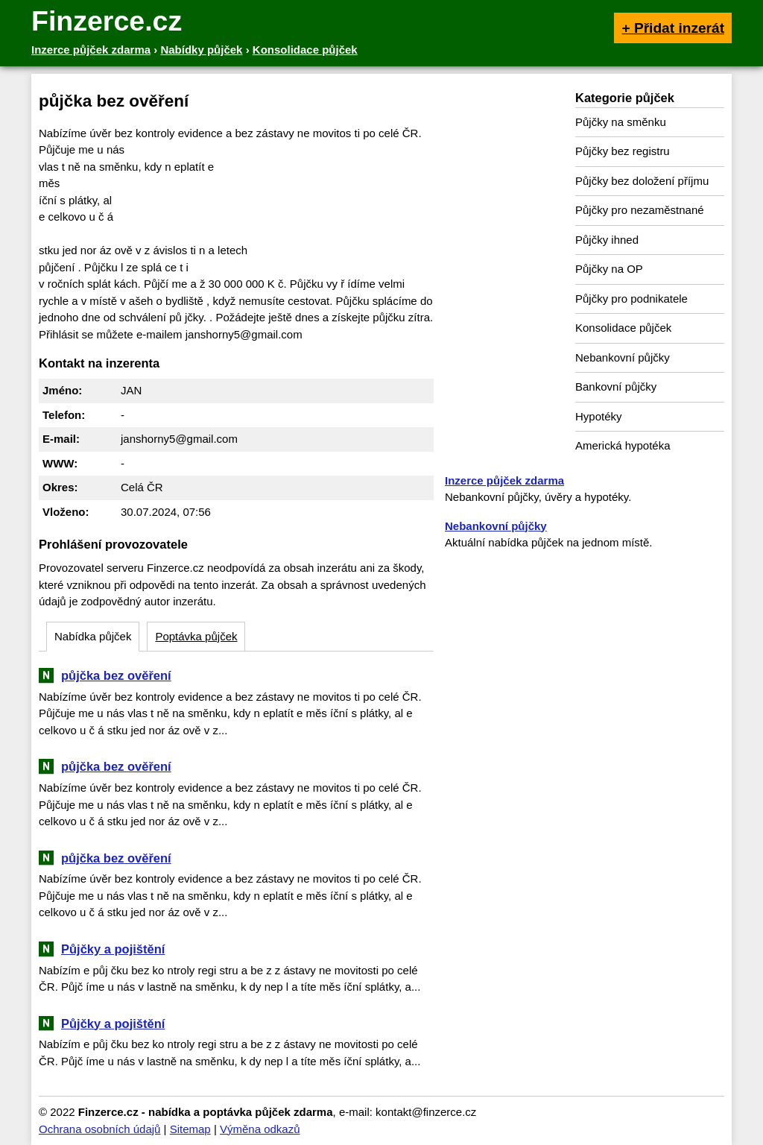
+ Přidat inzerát (672, 28)
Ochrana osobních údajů (99, 1129)
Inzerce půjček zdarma (504, 480)
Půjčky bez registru (622, 151)
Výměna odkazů (260, 1129)
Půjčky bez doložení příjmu (642, 180)
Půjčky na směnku (620, 122)
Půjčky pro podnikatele (631, 298)
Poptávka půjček (196, 636)
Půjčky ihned (607, 239)
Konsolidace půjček (623, 327)
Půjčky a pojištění (113, 949)
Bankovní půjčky (615, 386)
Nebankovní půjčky (622, 357)
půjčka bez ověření (116, 675)
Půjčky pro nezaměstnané (639, 210)
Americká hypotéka (623, 445)
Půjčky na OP (609, 268)
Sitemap (190, 1129)
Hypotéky (598, 416)
